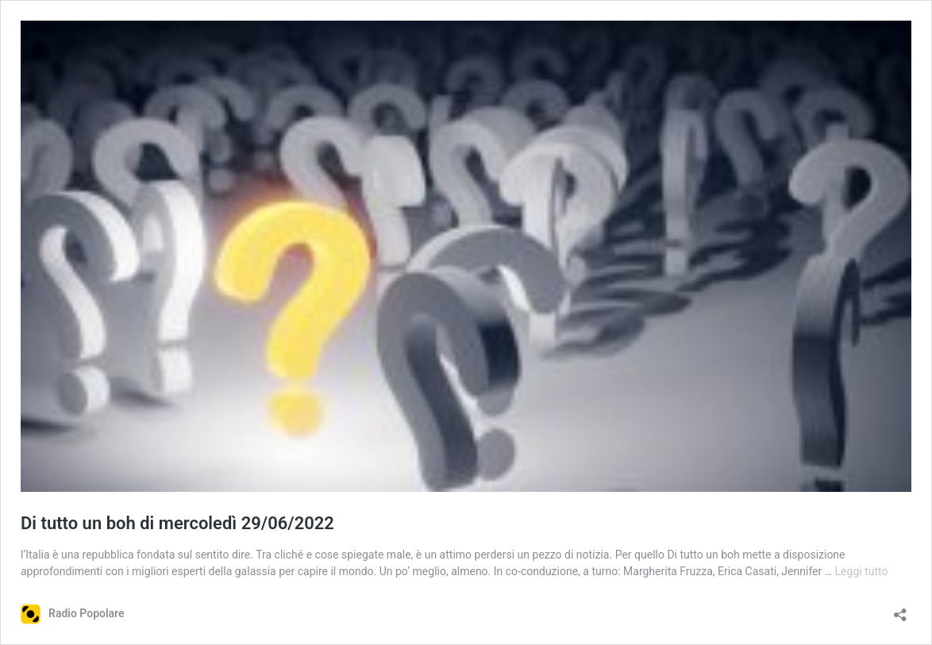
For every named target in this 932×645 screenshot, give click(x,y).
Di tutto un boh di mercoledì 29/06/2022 (177, 523)
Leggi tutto (861, 571)
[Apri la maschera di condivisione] (900, 609)
